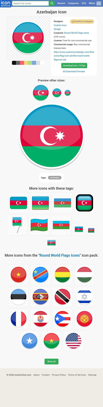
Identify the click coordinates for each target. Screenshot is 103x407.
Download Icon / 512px (74, 65)
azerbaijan (54, 177)
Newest (61, 3)
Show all (51, 361)
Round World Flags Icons (76, 32)
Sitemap (92, 375)
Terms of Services (77, 375)
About (37, 375)
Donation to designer (83, 21)
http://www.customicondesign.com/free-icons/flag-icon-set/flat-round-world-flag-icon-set (74, 56)
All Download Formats (74, 71)
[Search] (52, 3)
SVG (84, 3)
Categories (73, 3)
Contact (46, 375)
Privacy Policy (59, 375)
